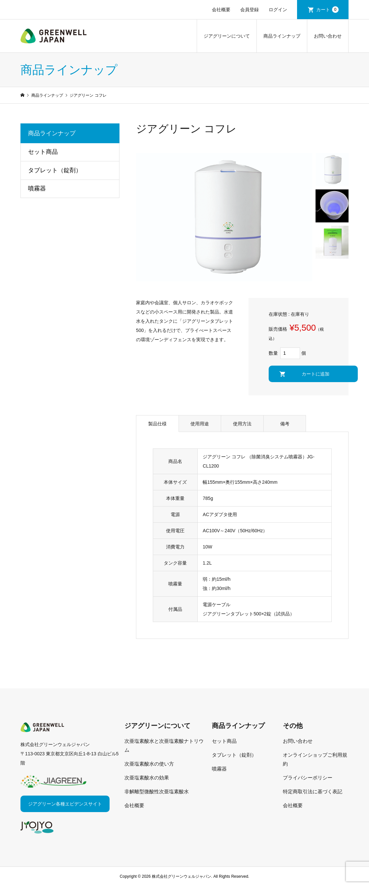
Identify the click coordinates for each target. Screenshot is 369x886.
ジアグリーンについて (227, 36)
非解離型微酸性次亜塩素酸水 (156, 791)
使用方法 (242, 423)
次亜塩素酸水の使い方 (149, 764)
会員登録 (249, 9)
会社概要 (221, 9)
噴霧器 (37, 188)
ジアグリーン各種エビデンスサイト (65, 803)
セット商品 (43, 151)
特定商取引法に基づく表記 (312, 791)
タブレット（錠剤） (55, 170)
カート (327, 9)
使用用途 (199, 423)
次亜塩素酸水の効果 (146, 777)
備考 (284, 423)
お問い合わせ (328, 36)
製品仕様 (157, 423)
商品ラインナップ (281, 36)
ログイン (278, 9)
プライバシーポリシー (307, 777)
